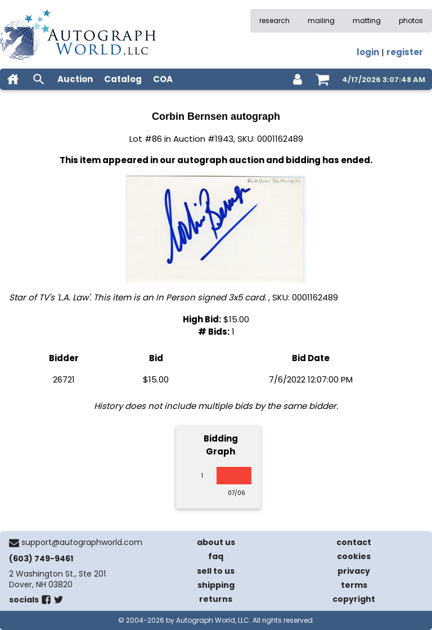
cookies (354, 556)
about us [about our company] (216, 542)
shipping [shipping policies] (216, 585)
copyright (353, 599)
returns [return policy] (215, 599)
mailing (321, 20)
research (274, 20)
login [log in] (368, 52)
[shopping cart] (322, 79)
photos (411, 20)
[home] (13, 79)
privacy (354, 571)
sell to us (216, 571)
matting (367, 20)
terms (354, 585)
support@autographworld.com (81, 542)
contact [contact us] (353, 542)
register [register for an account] (404, 52)
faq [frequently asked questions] (215, 556)
